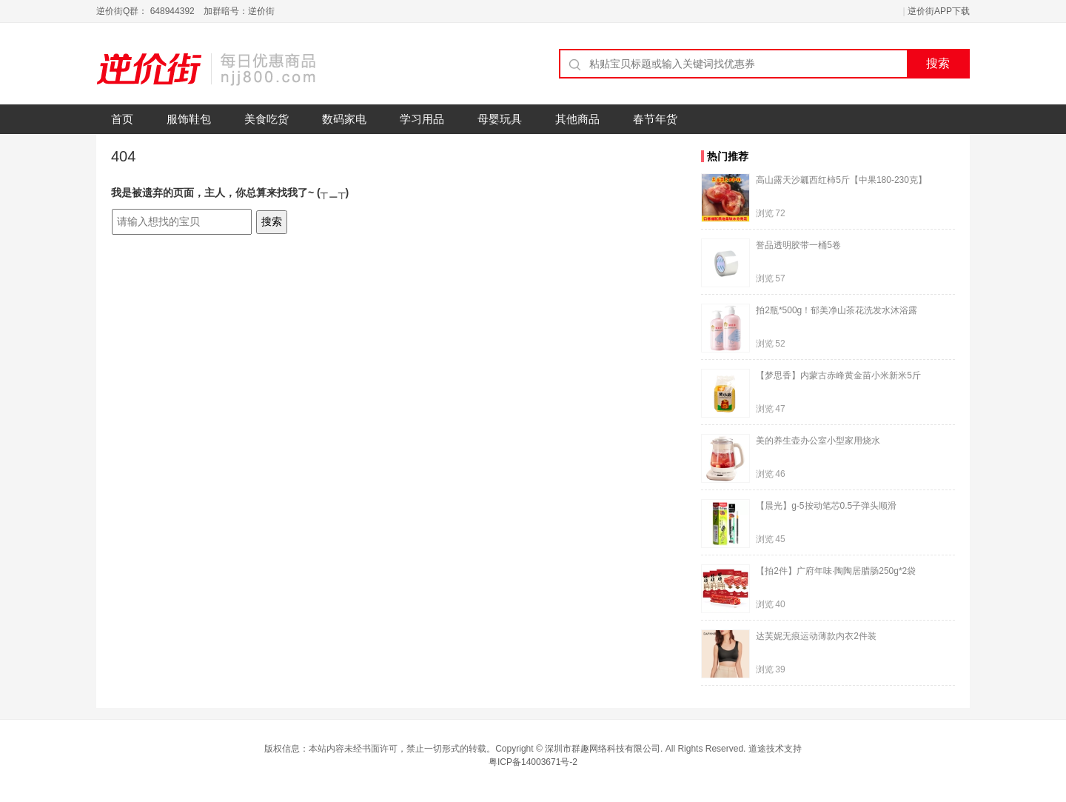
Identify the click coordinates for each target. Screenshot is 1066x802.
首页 (122, 119)
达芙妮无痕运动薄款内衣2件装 (816, 636)
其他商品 (577, 119)
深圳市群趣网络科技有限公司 (602, 748)
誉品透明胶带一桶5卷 (798, 245)
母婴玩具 (499, 119)
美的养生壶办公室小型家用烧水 (818, 440)
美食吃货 (266, 119)
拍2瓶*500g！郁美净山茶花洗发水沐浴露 (836, 310)
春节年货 (655, 119)
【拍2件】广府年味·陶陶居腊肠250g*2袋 (836, 571)
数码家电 (344, 119)
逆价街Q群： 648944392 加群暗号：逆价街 (185, 11)
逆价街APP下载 (939, 11)
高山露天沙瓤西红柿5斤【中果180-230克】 (841, 180)
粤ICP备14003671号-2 (533, 762)
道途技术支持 (775, 748)
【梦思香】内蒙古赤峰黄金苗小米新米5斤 (838, 375)
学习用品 (422, 119)
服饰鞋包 (189, 119)
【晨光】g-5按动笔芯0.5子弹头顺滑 (826, 506)
